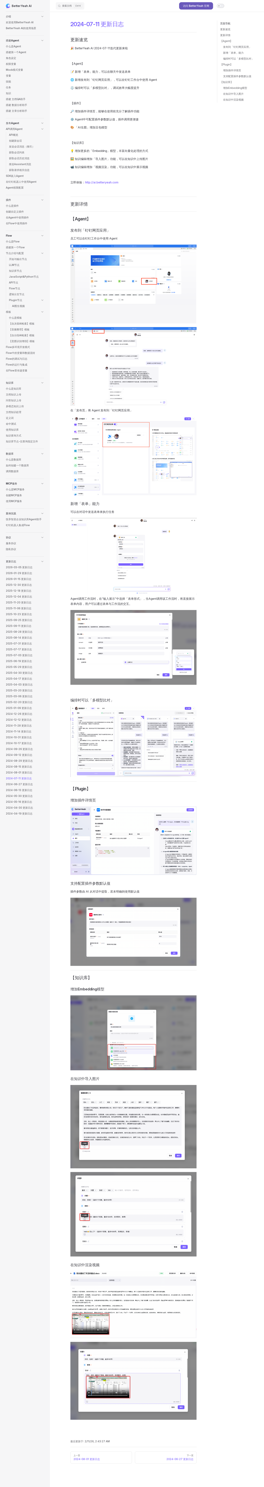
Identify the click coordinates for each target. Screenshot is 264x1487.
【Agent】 (226, 41)
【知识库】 (226, 82)
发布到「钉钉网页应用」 (237, 46)
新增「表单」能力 (233, 52)
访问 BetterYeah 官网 (196, 5)
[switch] (220, 6)
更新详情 (225, 35)
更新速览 (225, 29)
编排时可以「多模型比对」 (238, 58)
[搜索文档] (70, 6)
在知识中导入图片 (233, 93)
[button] (25, 16)
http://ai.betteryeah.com (101, 182)
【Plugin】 (226, 64)
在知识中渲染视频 (233, 99)
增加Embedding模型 (235, 87)
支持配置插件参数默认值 (237, 76)
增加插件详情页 (232, 70)
